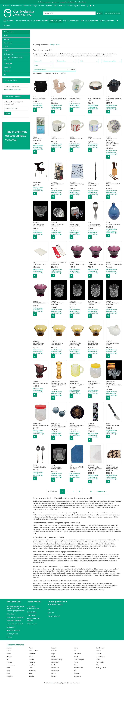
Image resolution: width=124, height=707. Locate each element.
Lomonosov (55, 684)
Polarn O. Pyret (79, 681)
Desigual (9, 684)
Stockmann (100, 669)
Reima (76, 686)
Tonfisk (98, 672)
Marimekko (55, 689)
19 (91, 513)
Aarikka (9, 669)
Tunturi (98, 675)
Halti (30, 678)
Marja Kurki (55, 692)
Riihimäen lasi (78, 689)
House (31, 689)
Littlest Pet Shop (56, 681)
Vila (97, 686)
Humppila (32, 692)
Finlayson (10, 698)
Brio (8, 681)
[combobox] (73, 13)
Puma (76, 684)
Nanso (76, 669)
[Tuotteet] (9, 21)
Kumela (54, 672)
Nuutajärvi (77, 675)
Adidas (9, 672)
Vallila (98, 681)
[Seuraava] (101, 512)
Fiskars (31, 669)
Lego (53, 675)
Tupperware (100, 678)
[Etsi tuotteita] (73, 13)
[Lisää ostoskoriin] (35, 131)
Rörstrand (77, 695)
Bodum (9, 678)
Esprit (8, 692)
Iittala (31, 695)
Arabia (9, 675)
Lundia (53, 686)
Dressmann (10, 686)
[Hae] (99, 13)
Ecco (8, 689)
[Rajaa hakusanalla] (54, 91)
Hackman (32, 675)
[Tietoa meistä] (59, 5)
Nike (75, 672)
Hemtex (31, 686)
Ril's (75, 692)
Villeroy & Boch (101, 689)
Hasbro (31, 681)
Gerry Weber (33, 672)
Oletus (55, 95)
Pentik (76, 678)
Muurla (53, 698)
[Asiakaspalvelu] (16, 5)
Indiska (31, 698)
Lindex (53, 678)
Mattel (53, 695)
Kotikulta (54, 669)
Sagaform (77, 698)
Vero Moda (100, 684)
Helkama (32, 684)
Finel (8, 695)
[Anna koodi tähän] (16, 108)
